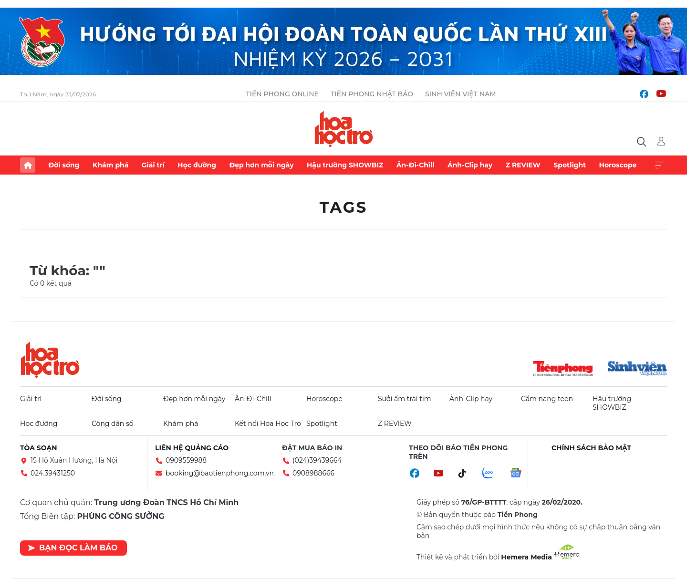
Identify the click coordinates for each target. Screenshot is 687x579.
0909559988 (186, 460)
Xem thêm (659, 165)
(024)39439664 (317, 460)
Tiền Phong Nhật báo (372, 94)
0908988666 (313, 473)
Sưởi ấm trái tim (404, 398)
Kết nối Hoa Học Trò (268, 423)
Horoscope (618, 165)
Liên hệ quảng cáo (192, 448)
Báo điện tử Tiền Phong (344, 129)
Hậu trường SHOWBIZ (345, 165)
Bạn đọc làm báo (73, 547)
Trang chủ (27, 165)
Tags (344, 207)
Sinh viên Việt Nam (460, 94)
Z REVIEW (523, 165)
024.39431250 (53, 473)
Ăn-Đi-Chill (415, 165)
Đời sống (63, 165)
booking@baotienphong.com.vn (220, 473)
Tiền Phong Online (282, 94)
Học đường (196, 165)
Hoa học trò (50, 360)
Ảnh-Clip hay (470, 165)
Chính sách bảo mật (591, 448)
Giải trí (153, 165)
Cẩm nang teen (547, 398)
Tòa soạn (38, 448)
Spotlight (569, 165)
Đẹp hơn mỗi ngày (261, 165)
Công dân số (113, 423)
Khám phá (110, 165)
